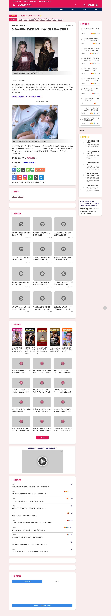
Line (91, 5)
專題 (96, 9)
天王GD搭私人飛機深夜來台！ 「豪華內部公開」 (91, 39)
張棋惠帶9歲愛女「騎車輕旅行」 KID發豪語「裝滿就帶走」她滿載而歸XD (63, 411)
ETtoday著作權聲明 (38, 182)
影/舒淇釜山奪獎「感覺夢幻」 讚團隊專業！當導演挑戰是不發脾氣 (30, 486)
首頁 (15, 9)
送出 (84, 5)
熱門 (38, 9)
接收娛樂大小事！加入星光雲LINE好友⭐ (30, 16)
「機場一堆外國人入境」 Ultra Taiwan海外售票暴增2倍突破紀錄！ (30, 552)
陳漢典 (48, 19)
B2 (37, 19)
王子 (20, 19)
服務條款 (97, 203)
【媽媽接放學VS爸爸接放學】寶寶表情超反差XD (42, 448)
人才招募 (87, 201)
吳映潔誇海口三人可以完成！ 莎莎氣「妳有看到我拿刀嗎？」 (29, 508)
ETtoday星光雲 (22, 5)
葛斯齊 (60, 19)
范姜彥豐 (31, 19)
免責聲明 (94, 205)
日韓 (61, 9)
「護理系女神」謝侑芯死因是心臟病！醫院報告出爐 (91, 109)
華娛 (72, 9)
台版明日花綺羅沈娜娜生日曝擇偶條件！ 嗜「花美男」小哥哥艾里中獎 (31, 523)
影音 (49, 9)
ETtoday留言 (27, 581)
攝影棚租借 (42, 1)
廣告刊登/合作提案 (84, 203)
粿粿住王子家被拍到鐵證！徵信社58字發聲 (91, 89)
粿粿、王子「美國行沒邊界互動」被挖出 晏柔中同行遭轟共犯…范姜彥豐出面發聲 (63, 372)
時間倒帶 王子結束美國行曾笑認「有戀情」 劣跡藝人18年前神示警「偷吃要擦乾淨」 (21, 392)
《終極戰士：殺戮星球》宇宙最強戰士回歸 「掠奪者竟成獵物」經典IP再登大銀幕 (42, 430)
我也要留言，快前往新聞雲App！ (42, 605)
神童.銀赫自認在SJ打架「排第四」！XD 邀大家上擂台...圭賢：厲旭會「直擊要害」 (63, 392)
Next (70, 338)
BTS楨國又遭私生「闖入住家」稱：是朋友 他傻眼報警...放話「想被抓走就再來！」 (20, 430)
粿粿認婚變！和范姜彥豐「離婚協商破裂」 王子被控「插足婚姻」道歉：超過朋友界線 (42, 372)
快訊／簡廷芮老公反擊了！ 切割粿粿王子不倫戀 (92, 69)
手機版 (24, 1)
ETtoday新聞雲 (17, 1)
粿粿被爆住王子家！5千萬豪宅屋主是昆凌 (91, 119)
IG (97, 5)
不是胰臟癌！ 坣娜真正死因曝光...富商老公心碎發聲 (91, 59)
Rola (20, 196)
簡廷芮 (42, 19)
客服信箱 (92, 203)
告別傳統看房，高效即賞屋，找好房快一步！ (93, 174)
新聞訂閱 (48, 1)
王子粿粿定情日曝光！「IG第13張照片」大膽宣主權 (91, 79)
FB (94, 5)
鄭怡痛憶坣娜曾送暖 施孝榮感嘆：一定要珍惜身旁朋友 (27, 537)
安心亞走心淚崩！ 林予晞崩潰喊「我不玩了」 (25, 515)
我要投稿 (82, 201)
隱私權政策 (83, 205)
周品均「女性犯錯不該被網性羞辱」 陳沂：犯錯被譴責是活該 (29, 494)
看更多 (43, 437)
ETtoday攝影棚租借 (92, 185)
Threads (89, 5)
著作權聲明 (89, 205)
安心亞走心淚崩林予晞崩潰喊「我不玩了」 (91, 99)
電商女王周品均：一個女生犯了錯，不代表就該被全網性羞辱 (28, 530)
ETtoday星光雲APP (32, 1)
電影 (84, 9)
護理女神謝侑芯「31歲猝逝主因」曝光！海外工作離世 (91, 49)
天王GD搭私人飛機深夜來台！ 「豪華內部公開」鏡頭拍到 (28, 501)
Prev (14, 338)
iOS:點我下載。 (17, 162)
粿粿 (25, 19)
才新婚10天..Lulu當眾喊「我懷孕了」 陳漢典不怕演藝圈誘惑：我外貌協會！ (42, 411)
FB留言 (57, 581)
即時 (26, 9)
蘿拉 (14, 196)
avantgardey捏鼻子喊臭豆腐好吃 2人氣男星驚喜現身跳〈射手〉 (30, 544)
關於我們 (92, 201)
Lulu (54, 19)
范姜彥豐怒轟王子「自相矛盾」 (91, 29)
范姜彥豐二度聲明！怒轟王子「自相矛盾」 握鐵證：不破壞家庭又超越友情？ (42, 309)
